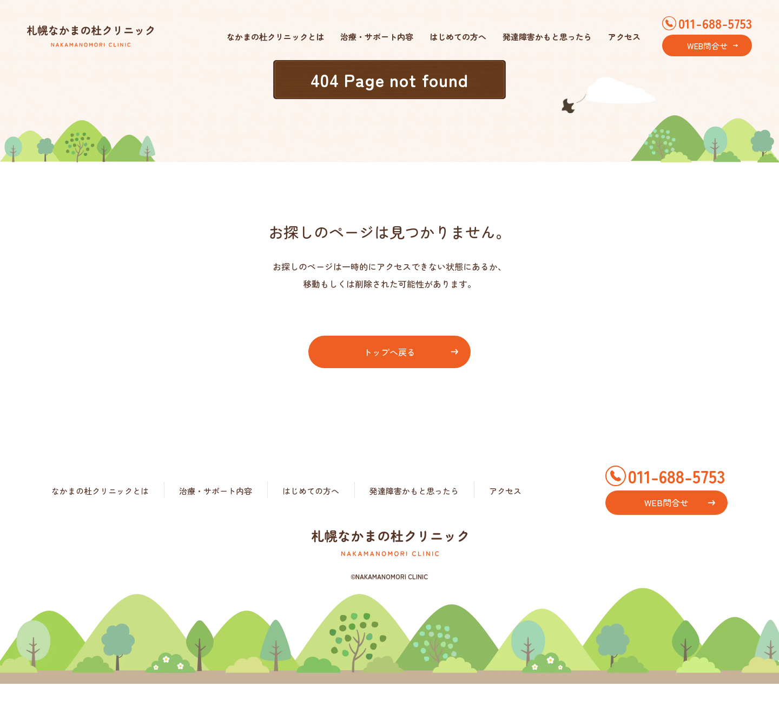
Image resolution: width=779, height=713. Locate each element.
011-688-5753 (715, 23)
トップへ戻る (389, 351)
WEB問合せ (707, 45)
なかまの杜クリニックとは (275, 36)
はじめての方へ (458, 36)
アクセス (624, 36)
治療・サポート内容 (376, 36)
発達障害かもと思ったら (547, 36)
